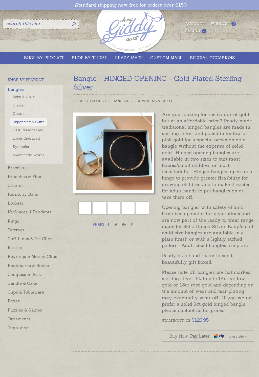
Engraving (18, 327)
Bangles (16, 89)
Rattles (15, 247)
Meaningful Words (28, 155)
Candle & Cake (22, 283)
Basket (195, 31)
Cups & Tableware (26, 292)
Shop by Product (89, 101)
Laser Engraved (26, 138)
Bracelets (17, 167)
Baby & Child (24, 97)
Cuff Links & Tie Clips (30, 238)
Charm (19, 113)
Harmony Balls (23, 194)
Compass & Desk (24, 274)
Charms (16, 185)
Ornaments (19, 318)
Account (195, 23)
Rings (13, 221)
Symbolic (21, 146)
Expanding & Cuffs (29, 122)
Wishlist (223, 23)
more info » (238, 336)
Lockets (16, 203)
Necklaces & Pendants (30, 211)
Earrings (16, 229)
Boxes (14, 300)
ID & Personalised (28, 130)
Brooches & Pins (24, 176)
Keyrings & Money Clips (32, 256)
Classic (19, 105)
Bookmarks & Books (28, 265)
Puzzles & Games (25, 310)
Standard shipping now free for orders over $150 (131, 5)
